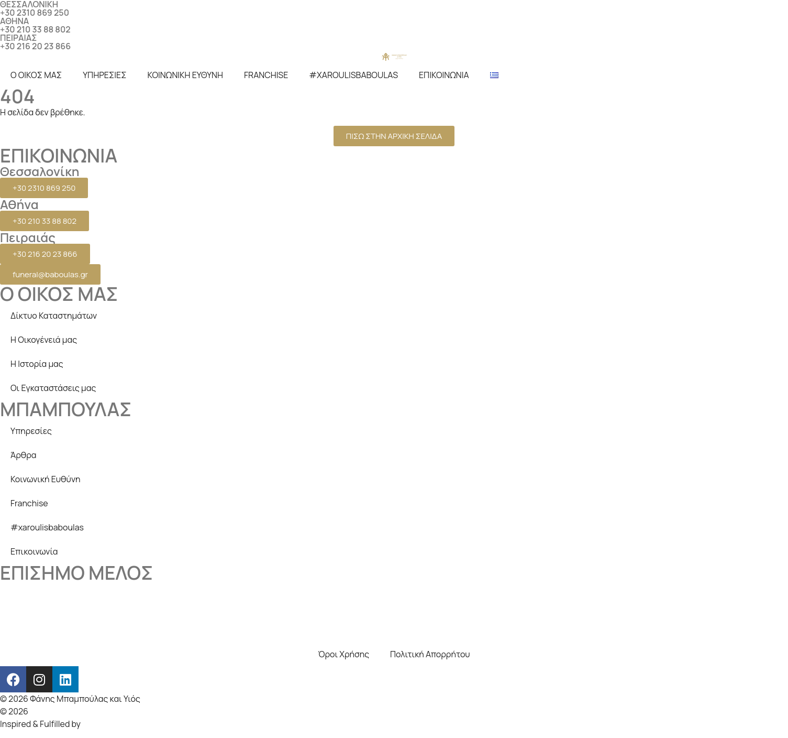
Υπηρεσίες (31, 431)
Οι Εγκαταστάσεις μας (53, 388)
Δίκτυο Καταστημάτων (53, 315)
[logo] (394, 56)
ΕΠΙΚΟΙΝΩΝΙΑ (444, 75)
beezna (96, 724)
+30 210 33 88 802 (35, 29)
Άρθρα (23, 455)
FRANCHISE (266, 75)
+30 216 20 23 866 (35, 46)
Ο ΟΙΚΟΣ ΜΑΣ (36, 75)
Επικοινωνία (34, 551)
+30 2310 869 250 (34, 12)
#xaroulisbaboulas (47, 527)
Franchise (29, 503)
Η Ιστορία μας (36, 364)
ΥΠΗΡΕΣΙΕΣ (104, 75)
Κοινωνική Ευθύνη (45, 479)
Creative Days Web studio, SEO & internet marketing (129, 711)
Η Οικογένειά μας (43, 339)
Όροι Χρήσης (343, 654)
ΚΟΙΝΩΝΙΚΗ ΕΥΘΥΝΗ (185, 75)
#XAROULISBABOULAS (353, 75)
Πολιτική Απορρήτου (430, 654)
